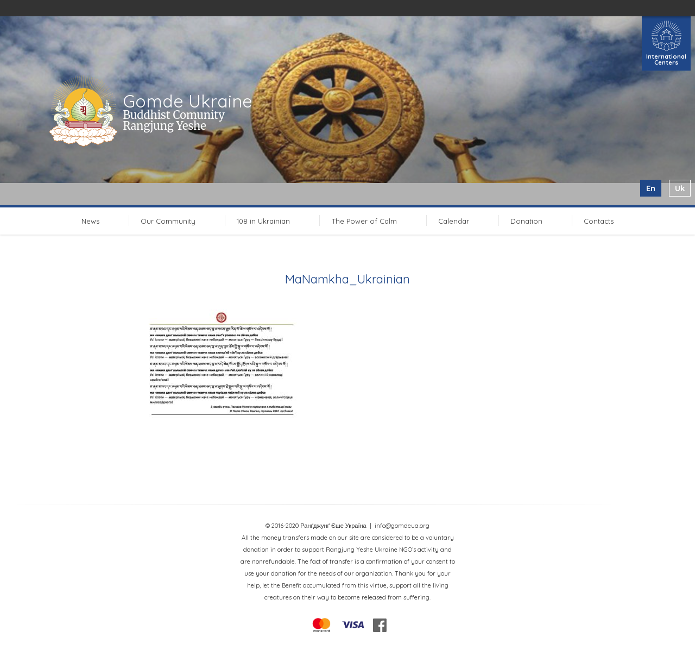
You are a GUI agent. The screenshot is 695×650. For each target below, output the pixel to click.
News (90, 221)
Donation (526, 221)
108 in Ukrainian (263, 221)
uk (680, 188)
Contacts (599, 221)
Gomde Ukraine (187, 101)
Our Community (168, 221)
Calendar (453, 221)
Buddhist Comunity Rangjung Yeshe (173, 120)
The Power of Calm (364, 221)
